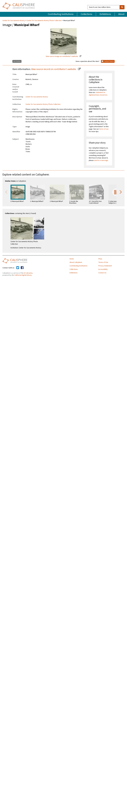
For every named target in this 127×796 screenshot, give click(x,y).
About (121, 14)
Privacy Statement (105, 266)
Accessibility (103, 269)
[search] (122, 7)
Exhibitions (105, 14)
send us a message (101, 160)
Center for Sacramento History (13, 20)
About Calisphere (76, 262)
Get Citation (17, 61)
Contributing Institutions (60, 14)
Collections (86, 14)
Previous (6, 192)
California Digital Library (23, 275)
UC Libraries (28, 273)
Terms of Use (103, 262)
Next (121, 192)
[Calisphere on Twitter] (17, 267)
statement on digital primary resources (98, 93)
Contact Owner (108, 61)
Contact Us (102, 273)
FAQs (100, 259)
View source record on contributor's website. (54, 69)
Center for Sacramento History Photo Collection (44, 20)
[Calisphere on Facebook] (22, 267)
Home (72, 259)
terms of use (104, 129)
